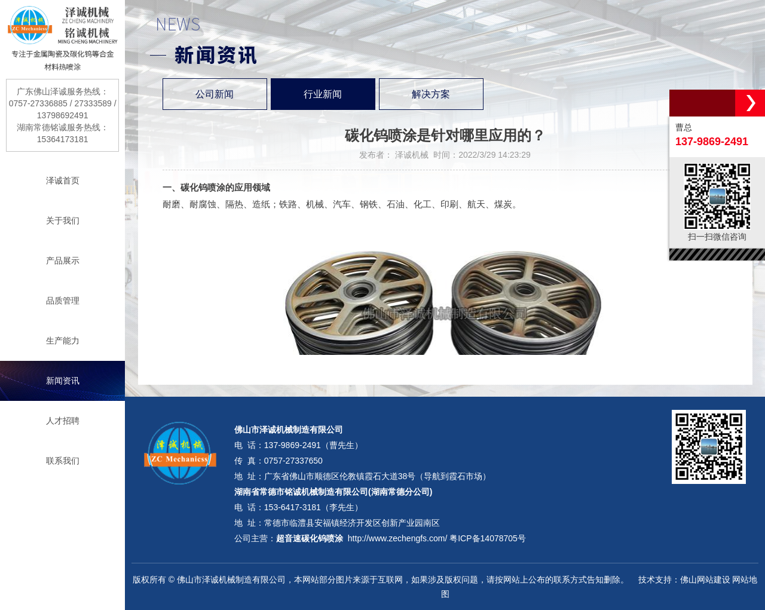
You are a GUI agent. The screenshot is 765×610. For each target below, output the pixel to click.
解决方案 (431, 94)
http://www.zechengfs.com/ (398, 538)
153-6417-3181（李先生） (313, 507)
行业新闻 (323, 94)
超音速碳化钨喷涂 (309, 538)
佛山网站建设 (705, 579)
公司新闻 (214, 94)
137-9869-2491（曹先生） (313, 445)
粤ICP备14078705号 (487, 538)
